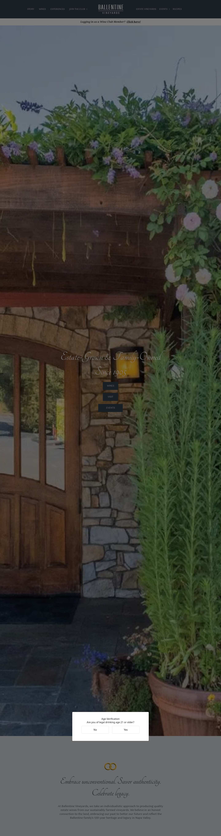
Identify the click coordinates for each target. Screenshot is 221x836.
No (95, 729)
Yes (126, 729)
